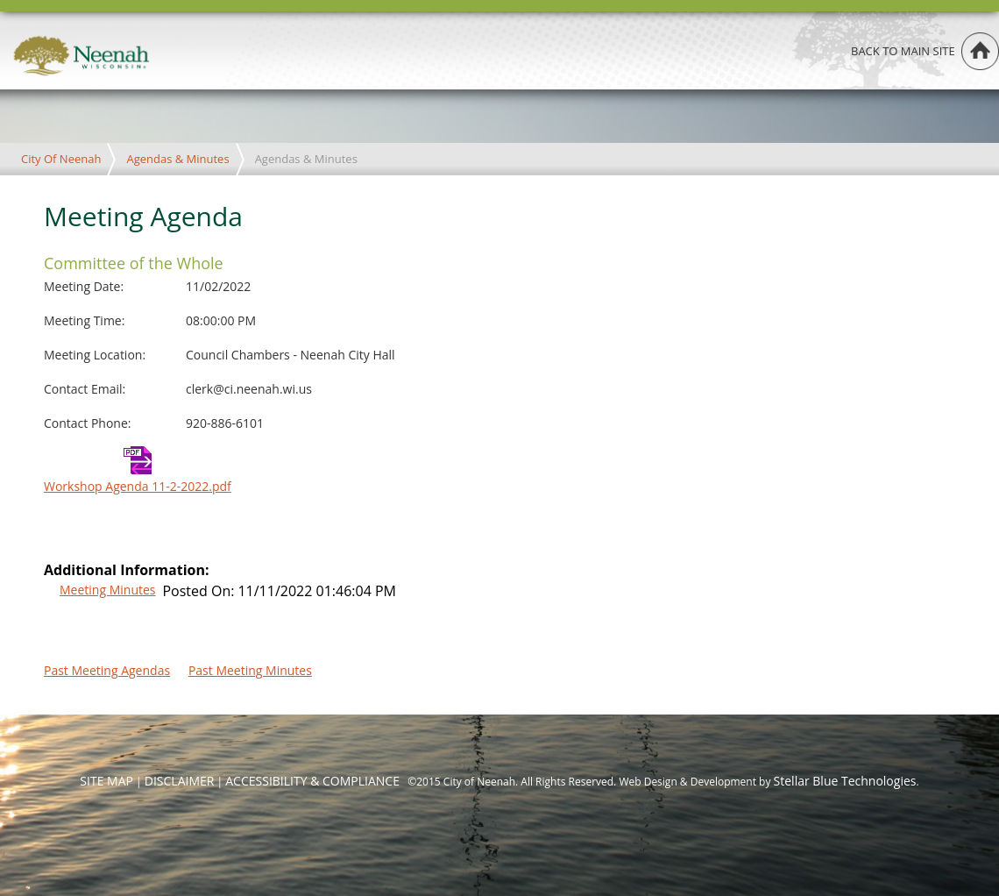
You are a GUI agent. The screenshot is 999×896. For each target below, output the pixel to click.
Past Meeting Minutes (250, 670)
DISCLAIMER (180, 780)
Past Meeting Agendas (107, 670)
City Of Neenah (61, 159)
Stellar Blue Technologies (845, 780)
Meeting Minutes (107, 589)
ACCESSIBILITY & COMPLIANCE (312, 780)
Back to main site (903, 51)
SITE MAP (106, 780)
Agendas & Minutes (177, 159)
